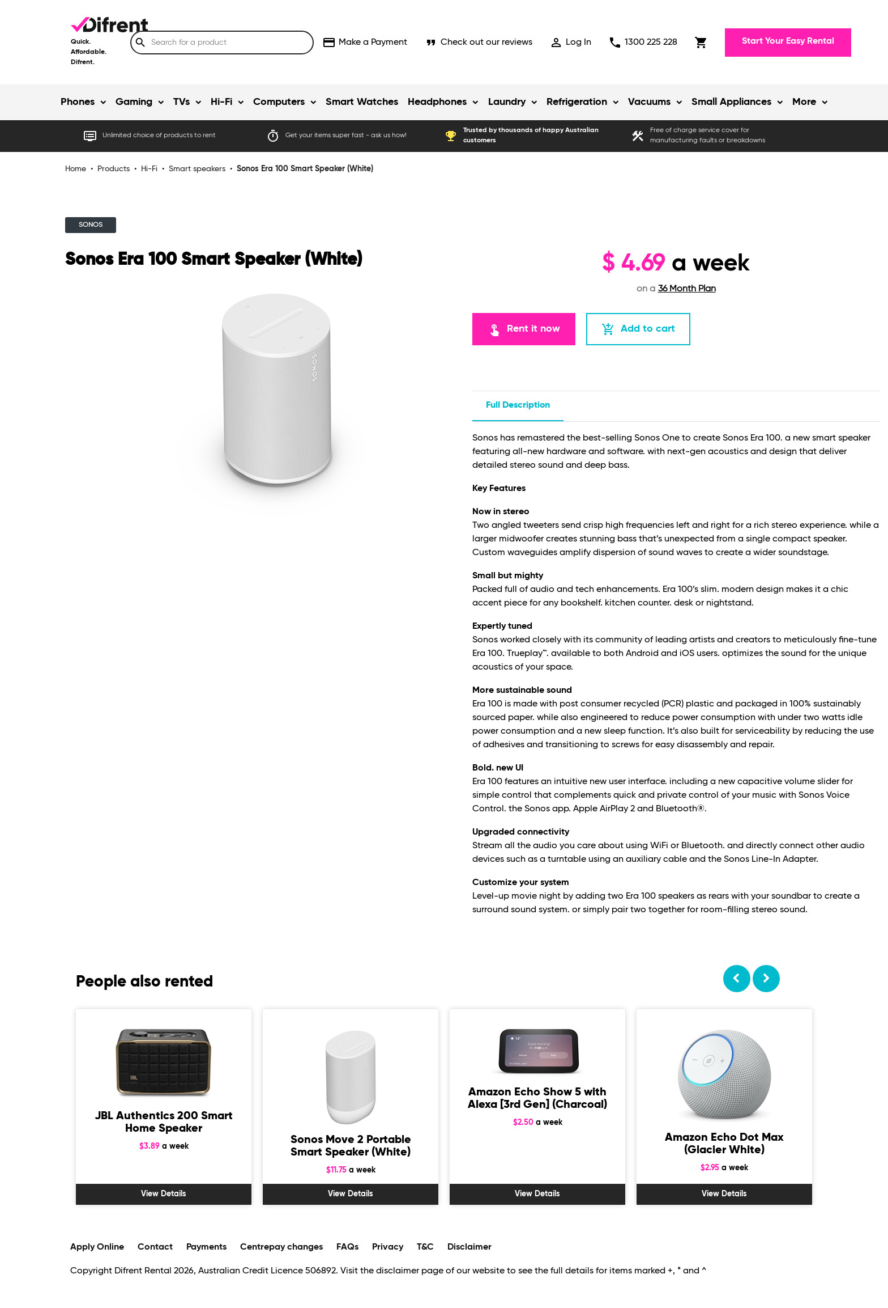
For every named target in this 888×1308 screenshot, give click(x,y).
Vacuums (649, 102)
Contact (155, 1247)
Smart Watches (362, 102)
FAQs (347, 1247)
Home (75, 169)
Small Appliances (731, 102)
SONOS (91, 225)
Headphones (437, 102)
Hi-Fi (221, 102)
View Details (163, 1194)
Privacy (387, 1247)
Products (113, 169)
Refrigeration (577, 102)
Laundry (507, 102)
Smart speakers (197, 169)
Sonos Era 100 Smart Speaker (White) (305, 169)
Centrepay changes (281, 1247)
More (804, 102)
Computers (279, 102)
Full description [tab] (518, 405)
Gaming (134, 102)
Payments (206, 1247)
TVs (181, 102)
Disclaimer (469, 1247)
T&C (425, 1247)
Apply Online (97, 1247)
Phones (78, 102)
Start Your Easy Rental (788, 41)
